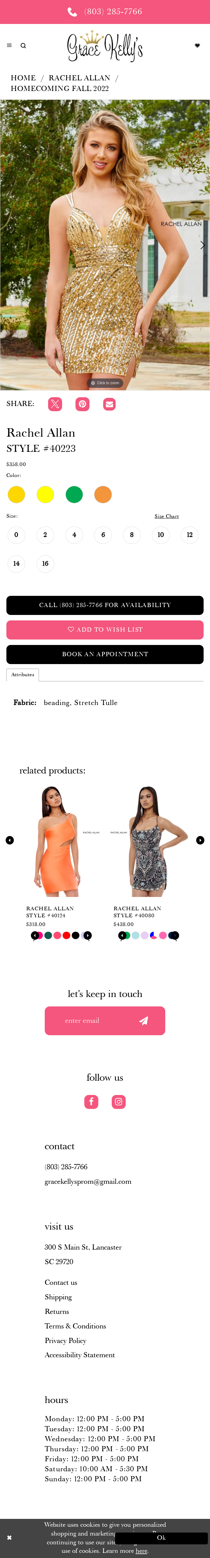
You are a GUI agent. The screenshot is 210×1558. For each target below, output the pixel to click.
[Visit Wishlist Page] (197, 45)
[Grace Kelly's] (105, 45)
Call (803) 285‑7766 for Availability (105, 605)
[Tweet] (55, 404)
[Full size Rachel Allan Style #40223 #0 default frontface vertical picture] (105, 245)
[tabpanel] (105, 245)
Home (23, 78)
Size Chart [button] (167, 516)
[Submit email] (143, 1021)
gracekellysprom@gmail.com (88, 1181)
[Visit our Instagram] (119, 1102)
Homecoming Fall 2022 (60, 89)
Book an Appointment (105, 654)
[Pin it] (82, 404)
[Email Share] (109, 404)
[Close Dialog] (48, 1538)
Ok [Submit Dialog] (161, 1538)
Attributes (22, 675)
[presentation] (61, 840)
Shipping (58, 1297)
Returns (57, 1312)
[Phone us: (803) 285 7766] (105, 12)
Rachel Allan (79, 78)
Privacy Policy (65, 1341)
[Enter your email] (105, 1021)
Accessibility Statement (80, 1355)
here (141, 1551)
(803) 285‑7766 (66, 1167)
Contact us (61, 1282)
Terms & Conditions (75, 1326)
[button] (9, 46)
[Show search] (23, 45)
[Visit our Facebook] (91, 1102)
